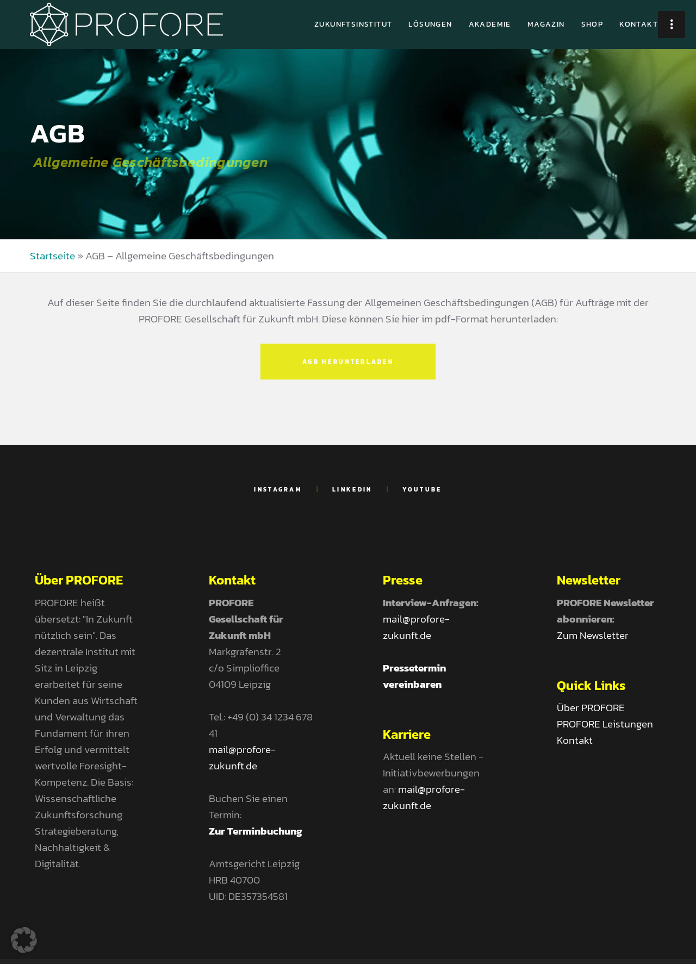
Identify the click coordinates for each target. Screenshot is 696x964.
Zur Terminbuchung (255, 831)
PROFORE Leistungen (605, 724)
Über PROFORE (591, 708)
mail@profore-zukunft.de (242, 758)
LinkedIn (352, 489)
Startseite (52, 256)
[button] (24, 940)
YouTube (422, 489)
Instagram (278, 489)
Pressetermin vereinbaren (414, 676)
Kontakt (575, 740)
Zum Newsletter (593, 635)
